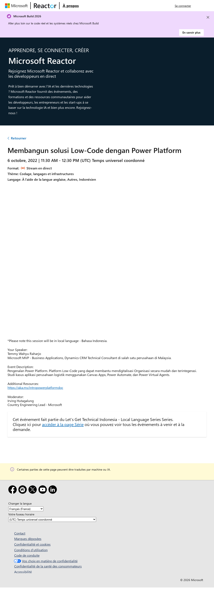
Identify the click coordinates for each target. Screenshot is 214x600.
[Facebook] (13, 490)
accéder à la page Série (63, 424)
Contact (19, 533)
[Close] (208, 17)
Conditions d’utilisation (31, 550)
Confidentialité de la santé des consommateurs (48, 566)
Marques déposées (27, 538)
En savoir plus (191, 32)
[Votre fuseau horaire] (52, 519)
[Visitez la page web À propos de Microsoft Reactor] (70, 5)
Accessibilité (23, 572)
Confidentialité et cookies (32, 544)
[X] (33, 490)
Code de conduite (26, 555)
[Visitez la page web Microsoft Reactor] (45, 5)
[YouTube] (43, 490)
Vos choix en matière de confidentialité (45, 561)
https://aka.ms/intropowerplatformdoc (35, 387)
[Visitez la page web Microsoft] (17, 5)
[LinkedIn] (53, 490)
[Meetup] (23, 490)
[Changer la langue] (25, 508)
